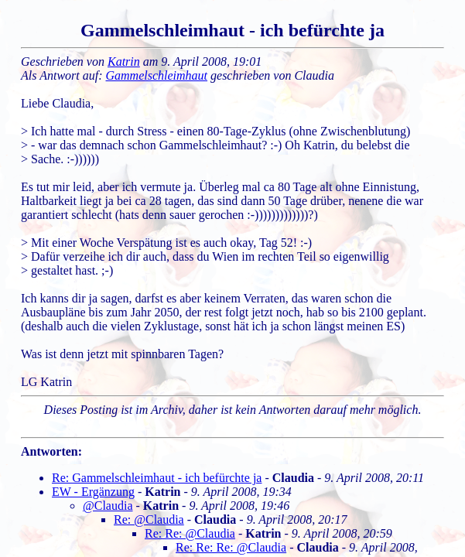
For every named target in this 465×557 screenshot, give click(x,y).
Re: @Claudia (149, 519)
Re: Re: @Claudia (190, 533)
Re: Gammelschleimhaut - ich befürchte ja (157, 477)
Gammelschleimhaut (157, 75)
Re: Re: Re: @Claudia (231, 547)
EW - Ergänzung (93, 491)
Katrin (124, 61)
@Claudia (108, 505)
